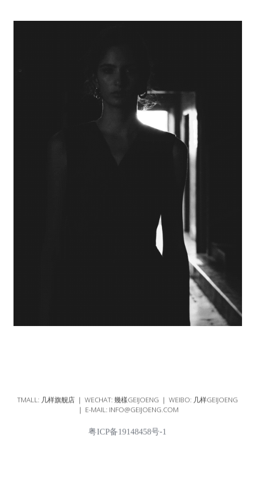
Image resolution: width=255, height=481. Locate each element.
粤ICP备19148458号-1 (127, 435)
